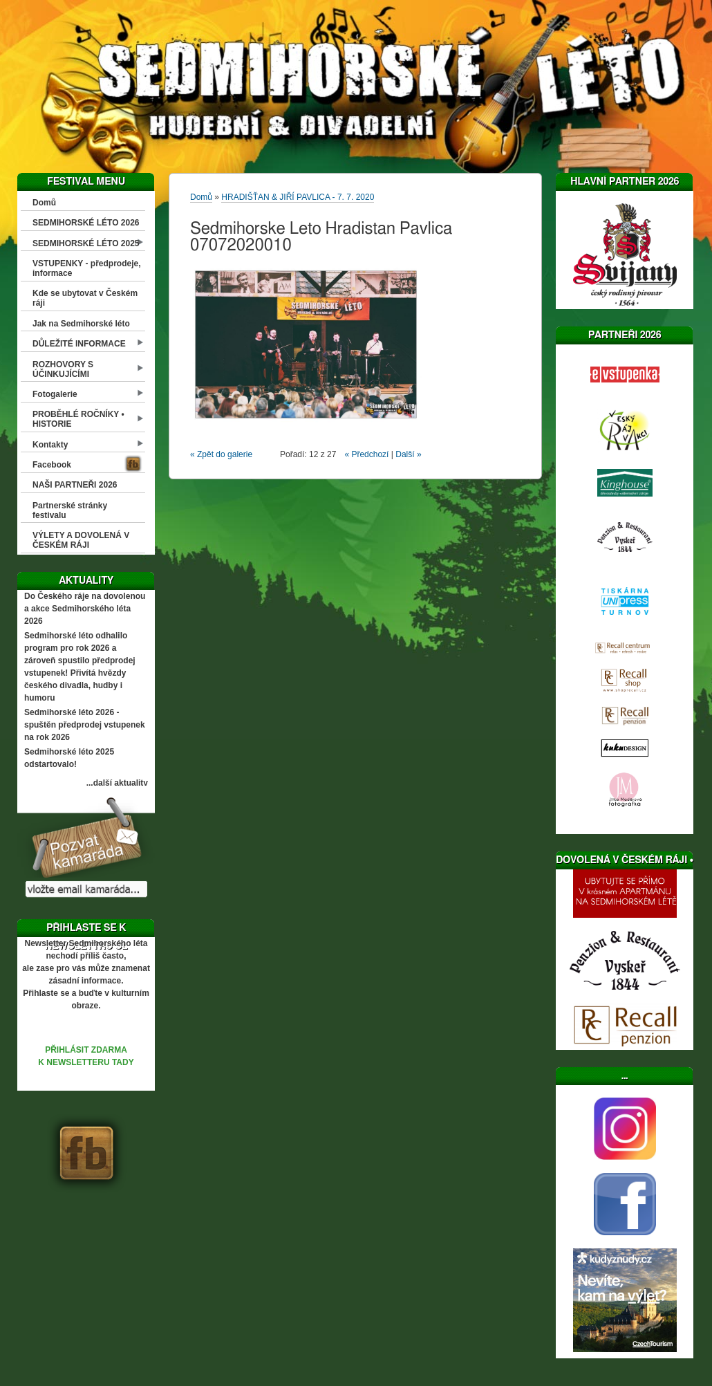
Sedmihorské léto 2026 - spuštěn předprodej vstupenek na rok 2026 (84, 725)
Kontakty (50, 445)
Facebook (51, 465)
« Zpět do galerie (221, 454)
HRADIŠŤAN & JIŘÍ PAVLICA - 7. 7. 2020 (297, 197)
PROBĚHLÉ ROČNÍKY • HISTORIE (78, 419)
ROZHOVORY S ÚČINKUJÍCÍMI (62, 369)
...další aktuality (117, 783)
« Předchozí (366, 454)
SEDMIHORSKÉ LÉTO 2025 (86, 243)
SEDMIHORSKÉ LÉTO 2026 (86, 223)
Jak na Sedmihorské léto (81, 324)
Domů (44, 202)
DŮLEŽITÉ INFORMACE (79, 344)
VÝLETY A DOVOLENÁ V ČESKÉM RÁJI (80, 540)
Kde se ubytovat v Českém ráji (85, 298)
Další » (408, 454)
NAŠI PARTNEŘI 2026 (74, 485)
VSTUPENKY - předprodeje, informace (86, 268)
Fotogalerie (54, 394)
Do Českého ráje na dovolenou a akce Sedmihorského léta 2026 (84, 608)
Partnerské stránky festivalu (69, 510)
